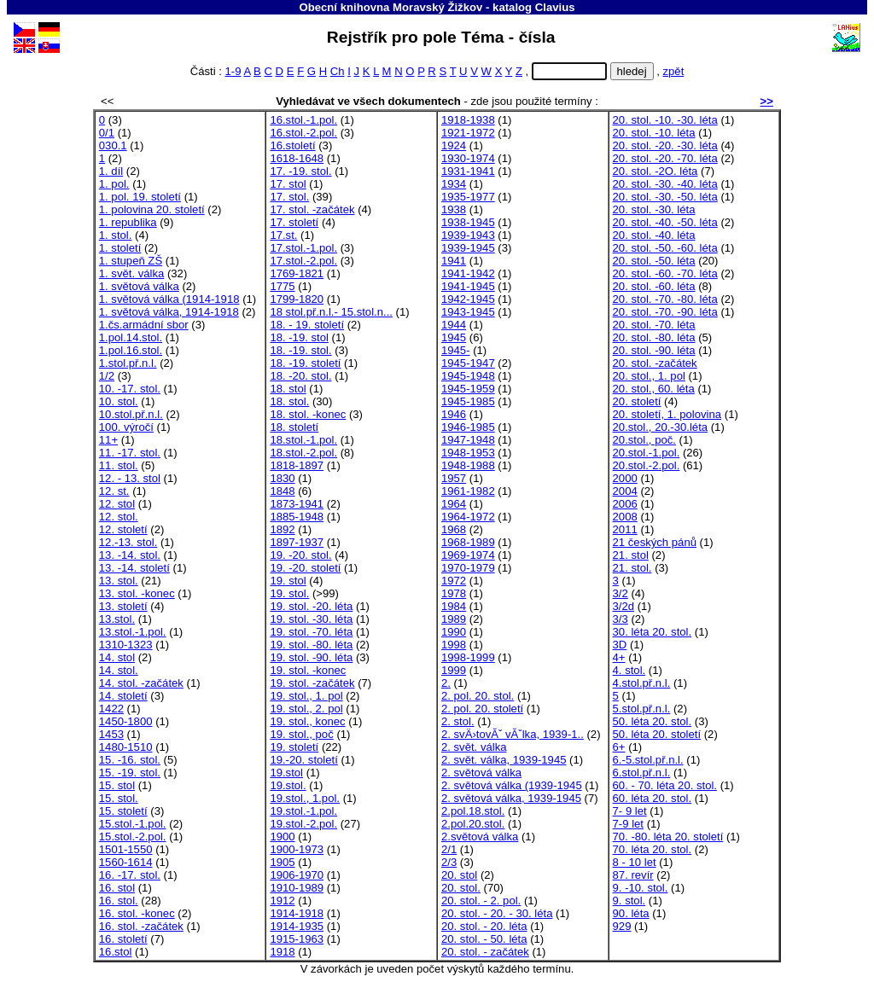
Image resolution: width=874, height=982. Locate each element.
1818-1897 (296, 465)
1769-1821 (296, 273)
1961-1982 (468, 491)
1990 (453, 631)
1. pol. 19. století (140, 196)
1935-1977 (468, 196)
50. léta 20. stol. (652, 721)
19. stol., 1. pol (306, 695)
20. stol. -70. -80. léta (665, 299)
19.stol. (288, 785)
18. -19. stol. (300, 350)
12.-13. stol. (128, 542)
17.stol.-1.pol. (303, 247)
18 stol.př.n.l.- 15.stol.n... (331, 311)
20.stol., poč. (644, 439)
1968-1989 (468, 542)
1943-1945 (468, 311)
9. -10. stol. (640, 887)
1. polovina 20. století (152, 209)
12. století (123, 529)
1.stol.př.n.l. (128, 363)
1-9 (233, 71)
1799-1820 (296, 299)
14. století (123, 695)
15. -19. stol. (129, 772)
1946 (453, 414)
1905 (282, 862)
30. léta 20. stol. (652, 631)
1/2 (106, 375)
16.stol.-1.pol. (303, 119)
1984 (453, 606)
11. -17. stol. (129, 452)
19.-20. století (303, 759)
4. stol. (629, 670)
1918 (282, 951)
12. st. (114, 491)
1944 (453, 324)
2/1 (449, 849)
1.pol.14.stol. (130, 337)
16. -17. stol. (129, 875)
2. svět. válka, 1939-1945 (503, 759)
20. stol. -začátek (655, 363)
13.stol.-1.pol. (132, 631)
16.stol (115, 951)
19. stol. (289, 593)
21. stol (631, 555)
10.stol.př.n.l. (131, 414)
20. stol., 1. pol (649, 375)
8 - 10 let (634, 862)
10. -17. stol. (129, 388)
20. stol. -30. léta (654, 209)
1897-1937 (296, 542)
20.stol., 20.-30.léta (660, 427)
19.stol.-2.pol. (303, 823)
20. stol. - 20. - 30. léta (496, 913)
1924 (453, 145)
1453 (111, 734)
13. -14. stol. (129, 555)
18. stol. (289, 401)
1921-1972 (468, 132)
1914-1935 (296, 926)
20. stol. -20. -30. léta (665, 145)
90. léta (631, 913)
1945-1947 (468, 363)
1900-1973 (296, 849)
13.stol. (117, 619)
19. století (294, 747)
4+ (619, 657)
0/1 (106, 132)
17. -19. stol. (300, 171)
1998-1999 (468, 657)
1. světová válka (139, 286)
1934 (453, 183)
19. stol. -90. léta (311, 657)
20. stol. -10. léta (654, 132)
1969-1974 (468, 555)
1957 (453, 478)
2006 (625, 503)
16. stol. (118, 900)
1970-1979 (468, 567)
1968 (453, 529)
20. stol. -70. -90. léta (665, 311)
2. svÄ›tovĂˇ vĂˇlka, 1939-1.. (512, 734)
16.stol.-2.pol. (303, 132)
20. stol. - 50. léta (484, 939)
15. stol (117, 785)
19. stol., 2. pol (306, 708)
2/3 (449, 862)
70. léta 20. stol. (652, 849)
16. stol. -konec (137, 913)
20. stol (459, 875)
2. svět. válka (474, 747)
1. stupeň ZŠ (130, 260)
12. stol (117, 503)
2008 (625, 516)
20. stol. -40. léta (654, 235)
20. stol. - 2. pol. (481, 900)
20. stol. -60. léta (654, 286)
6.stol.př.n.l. (642, 772)
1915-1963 (296, 939)
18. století (294, 427)
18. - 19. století (307, 324)
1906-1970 (296, 875)
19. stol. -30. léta (311, 619)
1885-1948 (296, 516)
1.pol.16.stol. (130, 350)
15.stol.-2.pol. (132, 836)
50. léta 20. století (657, 734)
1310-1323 (126, 644)
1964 (453, 503)
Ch (337, 71)
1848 (282, 491)
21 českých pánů (654, 542)
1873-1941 (296, 503)
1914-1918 (296, 913)
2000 (625, 478)
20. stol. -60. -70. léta (665, 273)
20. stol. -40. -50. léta (665, 222)
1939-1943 (468, 235)
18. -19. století (305, 363)
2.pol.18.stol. (472, 811)
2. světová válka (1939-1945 (511, 785)
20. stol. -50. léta (654, 260)
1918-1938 (468, 119)
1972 (453, 580)
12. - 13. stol (129, 478)
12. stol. (118, 516)
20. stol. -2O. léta (655, 171)
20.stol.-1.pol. (646, 452)
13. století (123, 606)
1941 (453, 260)
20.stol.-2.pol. (646, 465)
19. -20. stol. (300, 555)
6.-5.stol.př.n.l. (648, 759)
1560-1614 (126, 862)
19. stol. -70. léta (311, 631)
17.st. (283, 235)
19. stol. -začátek (312, 683)
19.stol (286, 772)
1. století (120, 247)
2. (446, 683)
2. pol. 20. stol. (477, 695)
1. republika (128, 222)
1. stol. (115, 235)
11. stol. (118, 465)
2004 (625, 491)
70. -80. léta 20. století (668, 836)
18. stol (288, 388)
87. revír (633, 875)
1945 (453, 337)
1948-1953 (468, 452)
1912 (282, 900)
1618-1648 (296, 158)
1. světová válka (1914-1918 (169, 299)
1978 (453, 593)
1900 (282, 836)
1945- (455, 350)
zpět (674, 71)
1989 (453, 619)
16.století (292, 145)
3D (620, 644)
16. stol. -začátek (141, 926)
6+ (619, 747)
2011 (625, 529)
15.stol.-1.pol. (132, 823)
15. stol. (118, 798)
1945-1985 (468, 401)
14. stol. (118, 670)
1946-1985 (468, 427)
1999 (453, 670)
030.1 (113, 145)
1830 (282, 478)
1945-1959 (468, 388)
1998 (453, 644)
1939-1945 (468, 247)
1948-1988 (468, 465)
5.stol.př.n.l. (642, 708)
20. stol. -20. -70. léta (665, 158)
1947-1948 (468, 439)
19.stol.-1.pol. (303, 811)
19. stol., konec (307, 721)
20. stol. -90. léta (654, 350)
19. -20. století (305, 567)
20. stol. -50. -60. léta (665, 247)
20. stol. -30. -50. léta (665, 196)
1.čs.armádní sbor (144, 324)
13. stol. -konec (137, 593)
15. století (123, 811)
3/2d (624, 606)
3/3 (620, 619)
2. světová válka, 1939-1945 (511, 798)
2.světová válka (479, 836)
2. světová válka (481, 772)
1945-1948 (468, 375)
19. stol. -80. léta (311, 644)
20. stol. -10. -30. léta (665, 119)
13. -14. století (134, 567)
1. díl (111, 171)
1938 (453, 209)
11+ (108, 439)
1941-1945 (468, 286)
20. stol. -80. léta (654, 337)
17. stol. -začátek (312, 209)
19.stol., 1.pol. (305, 798)
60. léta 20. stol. (652, 798)
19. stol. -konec (308, 670)
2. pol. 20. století (482, 708)
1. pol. (114, 183)
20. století (637, 401)
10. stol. (118, 401)
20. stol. (461, 887)
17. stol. (289, 196)
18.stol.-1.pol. (303, 439)
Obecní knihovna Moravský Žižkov (390, 7)
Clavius (555, 7)
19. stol (288, 580)
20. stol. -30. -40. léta (665, 183)
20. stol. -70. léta (654, 324)
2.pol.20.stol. (472, 823)
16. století (123, 939)
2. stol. (458, 721)
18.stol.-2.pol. (303, 452)
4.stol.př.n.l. (642, 683)
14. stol (117, 657)
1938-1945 (468, 222)
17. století (294, 222)
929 (622, 926)
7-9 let (628, 823)
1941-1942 (468, 273)
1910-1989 (296, 887)
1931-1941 (468, 171)
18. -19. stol (299, 337)
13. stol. (118, 580)
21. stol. (632, 567)
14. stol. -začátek (141, 683)
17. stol (288, 183)
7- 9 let (630, 811)
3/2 (620, 593)
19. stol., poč (301, 734)
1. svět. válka (132, 273)
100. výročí (126, 427)
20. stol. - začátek (485, 951)
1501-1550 (126, 849)
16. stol (117, 887)
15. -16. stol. (129, 759)
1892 (282, 529)
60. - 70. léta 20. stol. (665, 785)
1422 (111, 708)
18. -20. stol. (300, 375)
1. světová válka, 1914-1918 (169, 311)
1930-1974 (468, 158)
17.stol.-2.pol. (303, 260)
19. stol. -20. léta (311, 606)
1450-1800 (126, 721)
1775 (282, 286)
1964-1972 (468, 516)
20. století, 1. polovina (667, 414)
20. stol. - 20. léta (484, 926)
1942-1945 (468, 299)
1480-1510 (126, 747)
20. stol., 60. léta (654, 388)
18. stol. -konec (308, 414)
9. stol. (629, 900)
